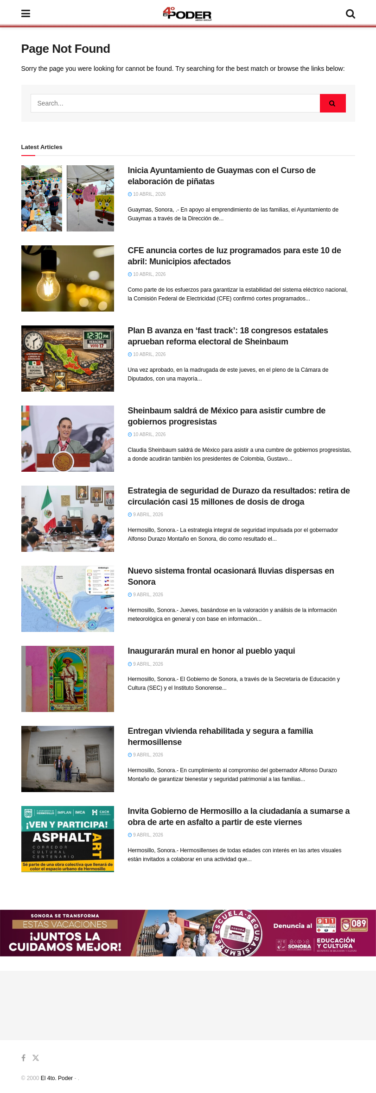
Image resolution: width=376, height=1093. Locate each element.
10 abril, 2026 (147, 194)
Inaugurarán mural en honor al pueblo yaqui (211, 651)
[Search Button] (333, 103)
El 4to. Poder (57, 1078)
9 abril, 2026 (145, 514)
